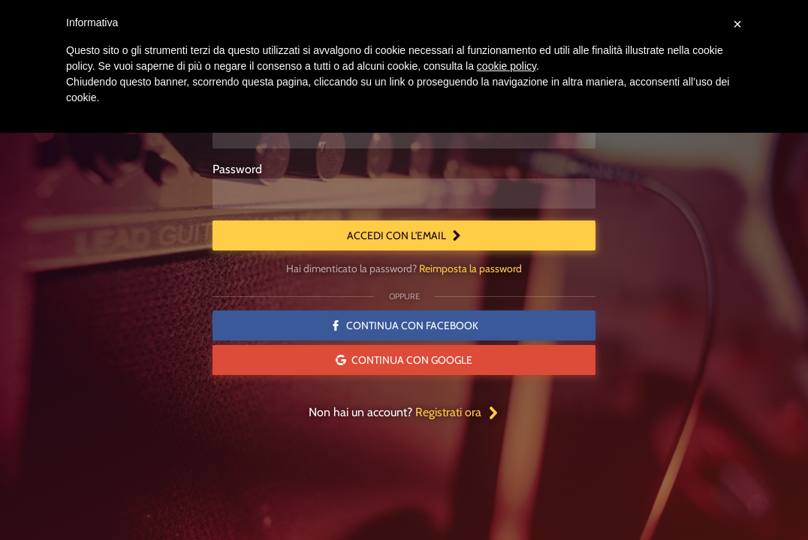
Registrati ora (457, 412)
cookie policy (506, 66)
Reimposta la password (470, 268)
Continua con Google (404, 360)
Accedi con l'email (404, 235)
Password (237, 169)
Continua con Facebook (404, 325)
